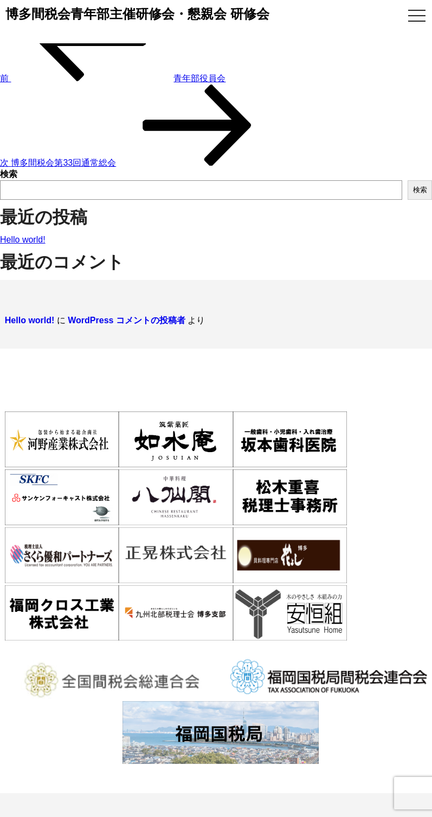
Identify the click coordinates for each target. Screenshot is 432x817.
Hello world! (23, 239)
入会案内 (153, 647)
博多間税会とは (80, 647)
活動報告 (276, 647)
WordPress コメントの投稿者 (121, 314)
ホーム (11, 647)
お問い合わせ (409, 647)
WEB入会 (339, 647)
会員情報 (214, 647)
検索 (8, 174)
